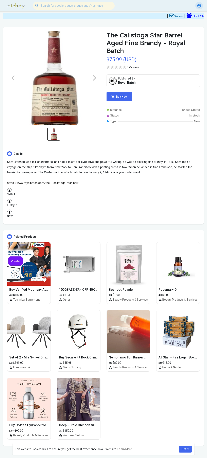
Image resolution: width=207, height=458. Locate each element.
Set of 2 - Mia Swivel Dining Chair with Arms (41, 357)
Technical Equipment (26, 299)
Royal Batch (127, 83)
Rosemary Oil (168, 290)
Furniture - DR (22, 367)
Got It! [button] (185, 449)
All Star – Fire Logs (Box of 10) (181, 357)
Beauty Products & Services (130, 299)
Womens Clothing (74, 435)
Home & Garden (172, 367)
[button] (74, 6)
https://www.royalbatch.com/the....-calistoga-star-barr (42, 183)
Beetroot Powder (121, 290)
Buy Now (119, 97)
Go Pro (188, 16)
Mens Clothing (72, 367)
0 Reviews (133, 67)
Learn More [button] (124, 449)
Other (66, 299)
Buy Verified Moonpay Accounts (33, 290)
